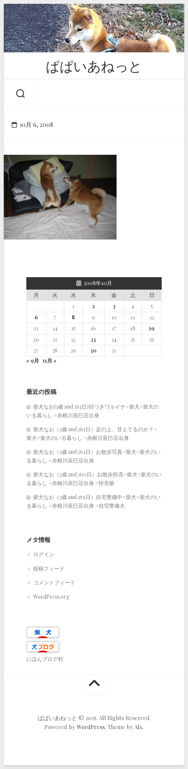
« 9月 (32, 360)
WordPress (91, 727)
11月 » (49, 360)
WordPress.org (51, 596)
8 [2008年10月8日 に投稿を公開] (73, 317)
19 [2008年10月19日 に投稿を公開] (152, 328)
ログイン (43, 554)
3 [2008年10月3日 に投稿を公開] (114, 306)
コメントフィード (54, 582)
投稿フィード (49, 568)
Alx (138, 727)
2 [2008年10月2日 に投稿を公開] (93, 306)
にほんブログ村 (44, 658)
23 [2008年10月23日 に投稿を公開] (93, 339)
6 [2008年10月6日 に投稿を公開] (36, 317)
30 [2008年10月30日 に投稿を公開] (93, 350)
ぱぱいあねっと (94, 65)
